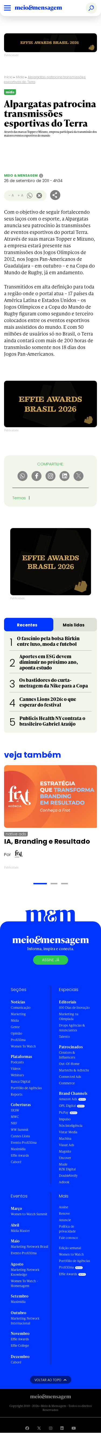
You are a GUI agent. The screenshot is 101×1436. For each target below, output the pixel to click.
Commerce (67, 1083)
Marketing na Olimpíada (68, 1016)
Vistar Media (68, 1132)
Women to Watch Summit (29, 1214)
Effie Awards (20, 1155)
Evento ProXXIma (24, 1142)
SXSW (15, 1110)
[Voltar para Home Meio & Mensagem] (44, 8)
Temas (19, 498)
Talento (64, 1036)
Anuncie (65, 1220)
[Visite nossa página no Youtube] (74, 1428)
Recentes (27, 625)
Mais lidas (74, 625)
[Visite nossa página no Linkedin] (62, 1428)
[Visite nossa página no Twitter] (39, 1428)
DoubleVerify (68, 1175)
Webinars (17, 1075)
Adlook (64, 1182)
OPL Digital (67, 1105)
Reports (16, 1094)
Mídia (20, 77)
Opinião (16, 1033)
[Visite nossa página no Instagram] (50, 1428)
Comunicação (20, 1007)
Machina (65, 1138)
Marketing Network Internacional (25, 1320)
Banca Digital (20, 1081)
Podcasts (17, 1062)
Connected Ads (70, 1076)
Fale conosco (68, 1237)
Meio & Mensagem (21, 175)
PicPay (63, 1112)
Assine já (50, 960)
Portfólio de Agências (26, 1088)
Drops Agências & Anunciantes (72, 1027)
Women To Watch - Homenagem (24, 1283)
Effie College (20, 1345)
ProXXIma (18, 1040)
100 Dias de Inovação (74, 1007)
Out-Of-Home (69, 1063)
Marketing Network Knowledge (25, 1272)
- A (11, 195)
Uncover (65, 1158)
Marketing (18, 1014)
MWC (15, 1116)
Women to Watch (71, 1254)
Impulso (65, 1119)
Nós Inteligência (70, 1125)
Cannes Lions (20, 1136)
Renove (64, 1213)
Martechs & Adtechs (74, 1070)
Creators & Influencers (67, 1055)
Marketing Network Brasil (29, 1246)
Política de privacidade (67, 1229)
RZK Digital (67, 1169)
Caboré (16, 1162)
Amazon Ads (68, 1099)
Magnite (65, 1151)
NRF (14, 1123)
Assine (63, 1207)
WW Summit (20, 1129)
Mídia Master (20, 1230)
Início (8, 77)
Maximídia (18, 1149)
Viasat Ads (66, 1145)
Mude (63, 1164)
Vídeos (15, 1068)
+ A (20, 195)
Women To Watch (23, 1046)
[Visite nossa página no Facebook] (27, 1428)
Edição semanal (70, 1248)
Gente (15, 1027)
